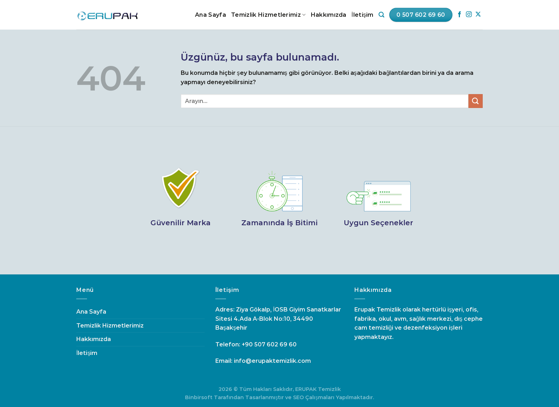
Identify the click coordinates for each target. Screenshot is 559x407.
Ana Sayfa (210, 14)
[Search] (381, 15)
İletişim (363, 14)
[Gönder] (475, 101)
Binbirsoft (198, 397)
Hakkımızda (329, 14)
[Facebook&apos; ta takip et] (459, 14)
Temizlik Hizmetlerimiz (268, 15)
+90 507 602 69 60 (269, 344)
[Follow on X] (478, 14)
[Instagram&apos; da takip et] (469, 14)
